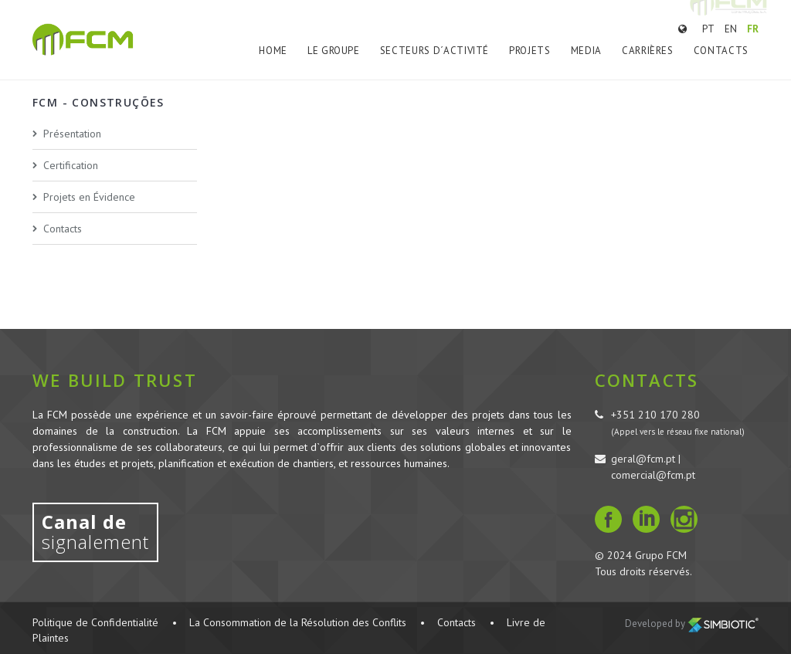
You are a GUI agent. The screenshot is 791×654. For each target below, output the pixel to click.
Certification (70, 165)
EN (731, 29)
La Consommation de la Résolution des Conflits (297, 622)
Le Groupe (333, 50)
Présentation (72, 134)
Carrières (648, 50)
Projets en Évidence (89, 197)
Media (586, 50)
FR (753, 29)
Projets (530, 50)
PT (708, 29)
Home (273, 50)
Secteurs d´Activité (434, 50)
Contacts (721, 50)
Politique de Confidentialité (95, 622)
